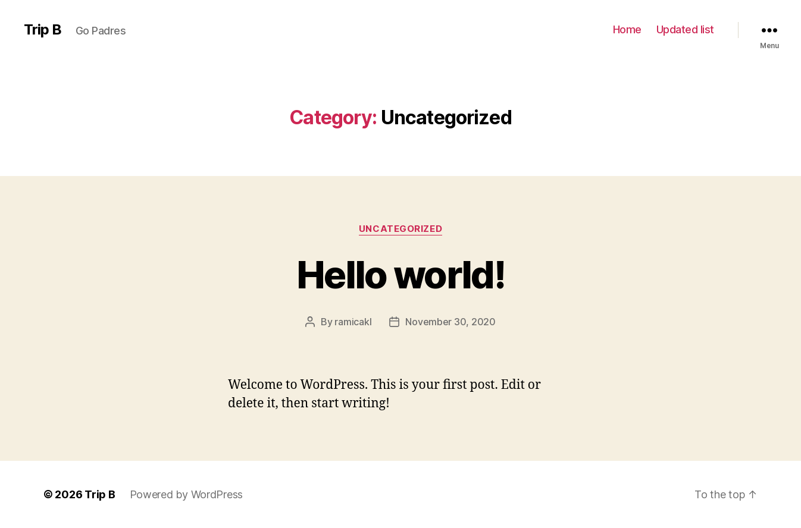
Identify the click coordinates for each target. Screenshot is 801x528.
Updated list (685, 29)
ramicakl (352, 322)
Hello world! (400, 274)
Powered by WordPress (186, 494)
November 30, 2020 (450, 322)
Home (627, 29)
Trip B (42, 30)
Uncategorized (400, 229)
